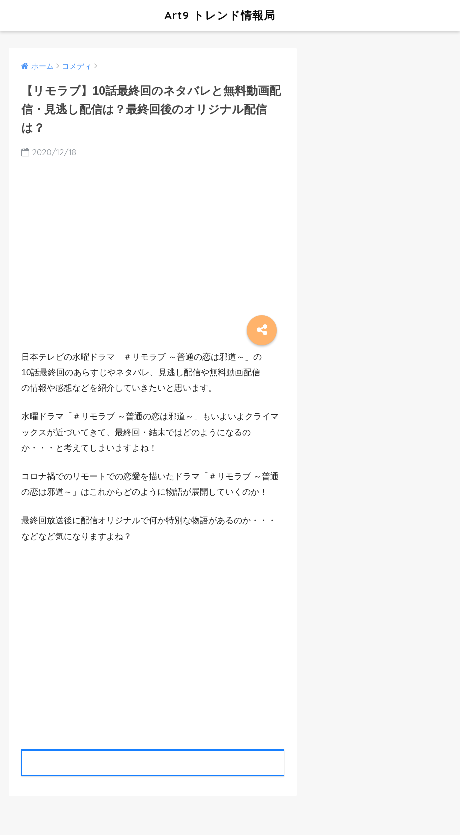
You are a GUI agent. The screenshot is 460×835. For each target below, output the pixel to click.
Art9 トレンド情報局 (146, 15)
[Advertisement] (153, 643)
